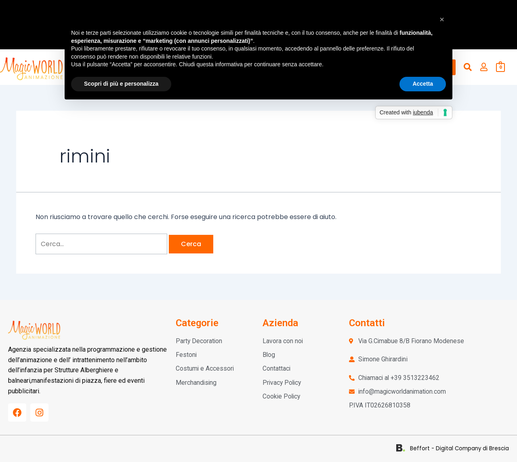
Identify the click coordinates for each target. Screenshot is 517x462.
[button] (441, 19)
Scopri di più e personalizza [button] (121, 83)
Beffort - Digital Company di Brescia (462, 448)
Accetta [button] (422, 83)
